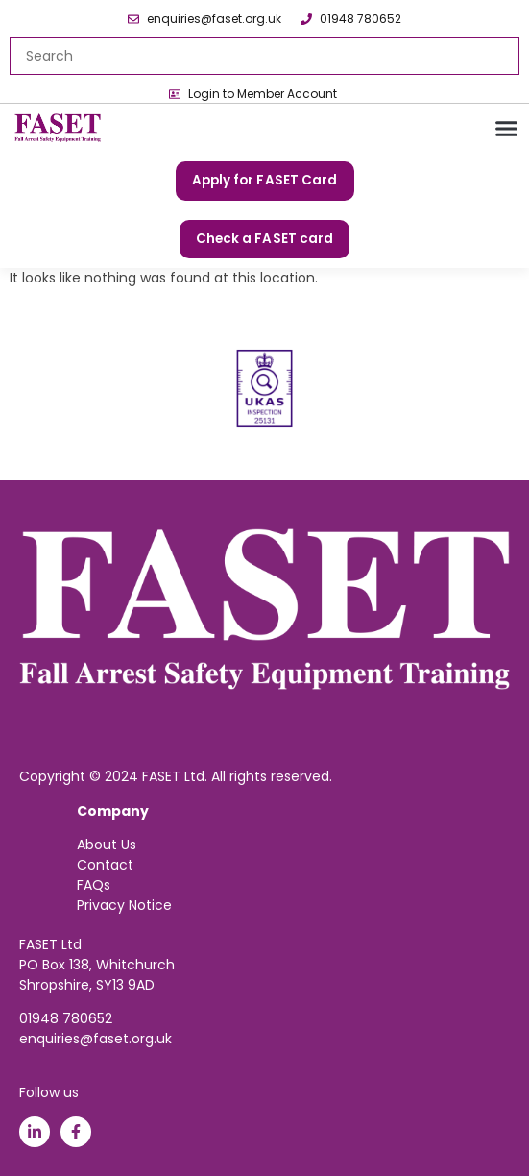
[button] (507, 128)
